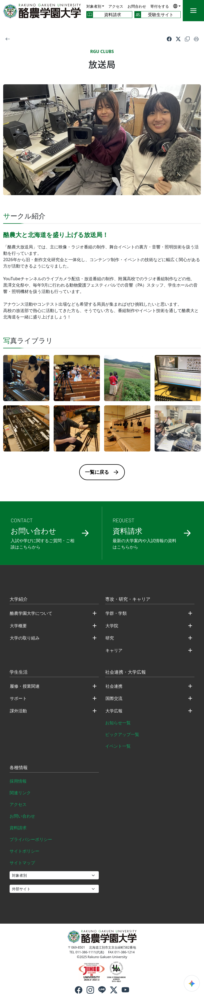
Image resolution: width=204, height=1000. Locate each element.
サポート (18, 698)
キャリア (113, 650)
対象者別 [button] (93, 6)
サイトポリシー (24, 851)
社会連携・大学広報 (125, 672)
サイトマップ (22, 863)
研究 (109, 638)
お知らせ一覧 (118, 723)
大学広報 (113, 711)
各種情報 (19, 767)
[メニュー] (193, 10)
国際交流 (113, 698)
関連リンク (20, 793)
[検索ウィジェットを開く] (191, 983)
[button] (177, 5)
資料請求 (18, 828)
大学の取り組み (25, 638)
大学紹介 (19, 599)
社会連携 (113, 686)
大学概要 (18, 626)
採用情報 (18, 781)
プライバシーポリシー (31, 839)
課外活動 (18, 711)
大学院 (111, 626)
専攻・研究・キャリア (127, 599)
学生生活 (19, 672)
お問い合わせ (22, 816)
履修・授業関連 (25, 686)
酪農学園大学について (31, 613)
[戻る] (7, 39)
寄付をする (159, 6)
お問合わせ (137, 6)
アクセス (115, 6)
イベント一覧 (118, 746)
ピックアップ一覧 (122, 734)
